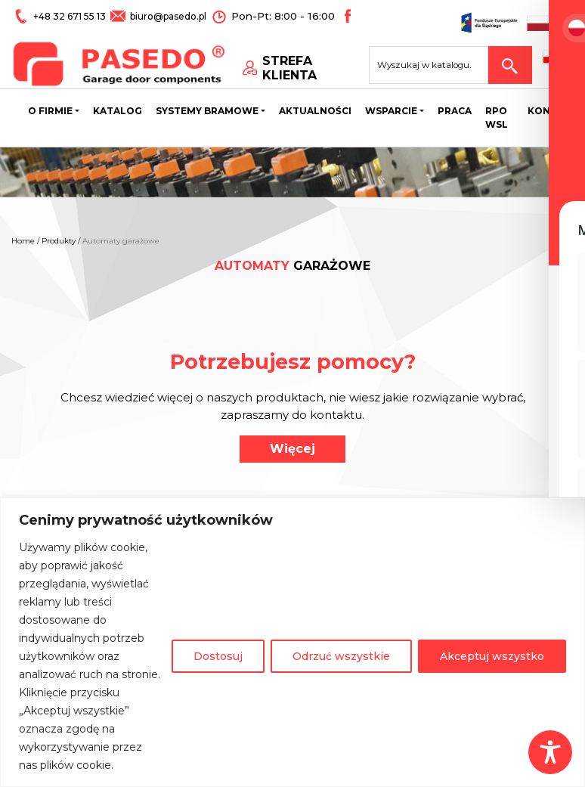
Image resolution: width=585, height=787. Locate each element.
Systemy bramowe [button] (207, 113)
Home (23, 241)
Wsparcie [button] (391, 113)
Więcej (292, 449)
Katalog (117, 113)
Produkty (59, 241)
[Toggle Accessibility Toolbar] (550, 752)
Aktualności (315, 113)
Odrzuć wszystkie (341, 656)
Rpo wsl (496, 120)
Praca (455, 113)
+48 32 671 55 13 (69, 16)
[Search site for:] (435, 65)
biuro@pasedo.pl (166, 16)
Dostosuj (218, 656)
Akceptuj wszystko (492, 656)
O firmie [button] (50, 113)
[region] (292, 642)
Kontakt (552, 113)
